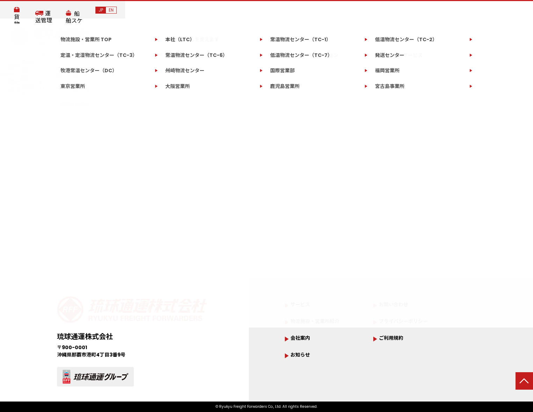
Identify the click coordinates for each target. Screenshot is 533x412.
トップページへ (268, 242)
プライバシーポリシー (410, 322)
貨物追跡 (360, 10)
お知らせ (325, 60)
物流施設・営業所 (207, 60)
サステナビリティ (277, 60)
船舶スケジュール (468, 10)
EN (519, 10)
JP (508, 10)
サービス (151, 60)
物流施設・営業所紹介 (321, 322)
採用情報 (361, 60)
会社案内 (107, 60)
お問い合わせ (414, 59)
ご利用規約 (394, 340)
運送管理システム (409, 10)
